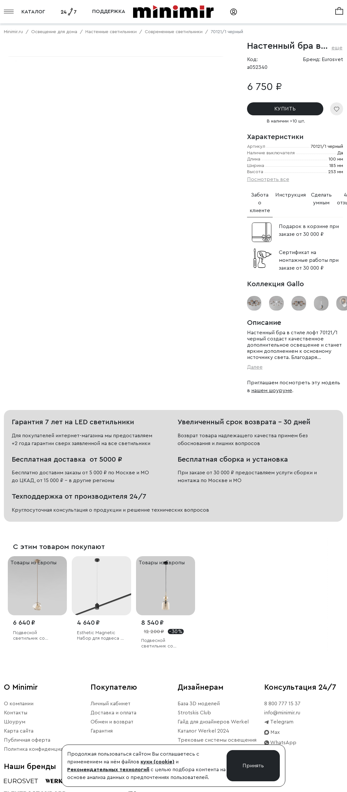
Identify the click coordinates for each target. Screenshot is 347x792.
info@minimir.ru (282, 712)
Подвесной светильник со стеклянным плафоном (37, 636)
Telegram (278, 721)
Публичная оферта (27, 740)
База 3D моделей (199, 703)
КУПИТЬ (285, 108)
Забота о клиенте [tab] (260, 202)
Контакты (15, 712)
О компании (18, 703)
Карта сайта (18, 731)
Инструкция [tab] (290, 195)
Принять (253, 765)
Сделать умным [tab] (321, 198)
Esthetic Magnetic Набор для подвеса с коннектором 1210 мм (100, 636)
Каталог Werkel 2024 (203, 731)
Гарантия (102, 731)
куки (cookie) (157, 761)
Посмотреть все (268, 179)
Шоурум (14, 721)
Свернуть (81, 238)
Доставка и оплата (113, 712)
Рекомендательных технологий (108, 769)
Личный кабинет (110, 703)
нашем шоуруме (271, 390)
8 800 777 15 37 (282, 703)
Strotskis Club (194, 712)
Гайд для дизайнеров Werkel (213, 721)
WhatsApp (280, 742)
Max (272, 732)
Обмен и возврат (112, 721)
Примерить (35, 238)
